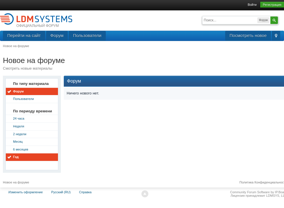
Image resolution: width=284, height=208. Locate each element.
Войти (252, 4)
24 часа (18, 118)
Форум (57, 35)
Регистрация (272, 4)
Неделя (18, 126)
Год (16, 157)
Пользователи (87, 35)
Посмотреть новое (248, 35)
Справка (85, 192)
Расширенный (281, 19)
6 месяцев (20, 149)
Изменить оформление (25, 192)
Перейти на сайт (24, 35)
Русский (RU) (61, 192)
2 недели (19, 134)
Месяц (18, 141)
